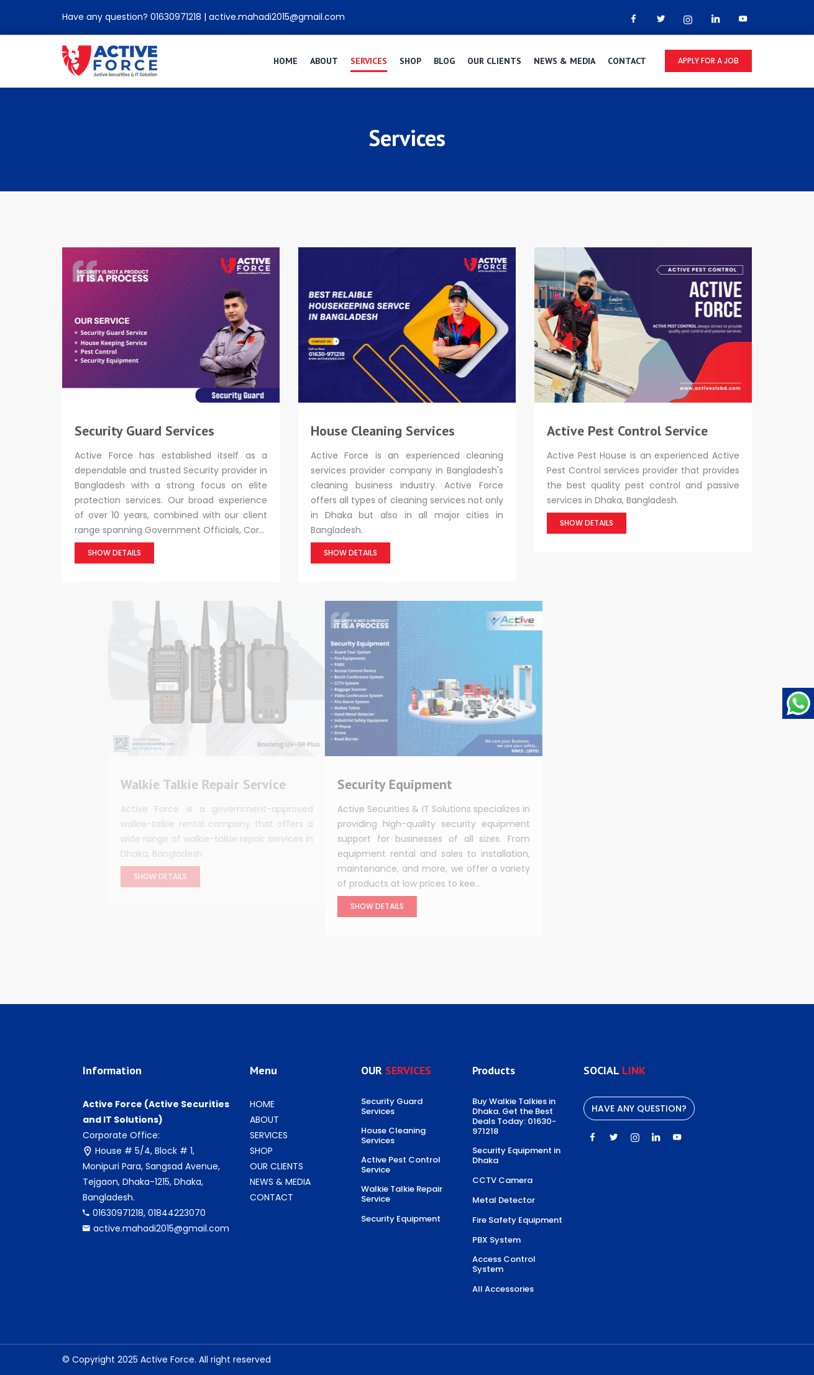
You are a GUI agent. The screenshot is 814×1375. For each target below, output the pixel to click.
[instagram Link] (688, 19)
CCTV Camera (502, 1180)
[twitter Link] (660, 18)
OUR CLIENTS (494, 60)
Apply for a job (708, 60)
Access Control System (504, 1264)
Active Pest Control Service (401, 1165)
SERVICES (368, 60)
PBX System (496, 1240)
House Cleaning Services (393, 1136)
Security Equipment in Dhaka (516, 1156)
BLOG (444, 60)
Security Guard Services (392, 1107)
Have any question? (639, 1108)
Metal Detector (503, 1200)
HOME (285, 60)
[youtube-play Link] (742, 18)
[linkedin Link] (715, 18)
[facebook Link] (633, 18)
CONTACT (627, 60)
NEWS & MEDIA (564, 60)
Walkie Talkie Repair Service (401, 1194)
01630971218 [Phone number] (175, 17)
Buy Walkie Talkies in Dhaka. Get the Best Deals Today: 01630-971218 (514, 1116)
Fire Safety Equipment (517, 1220)
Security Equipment (401, 1219)
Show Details (115, 552)
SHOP (410, 60)
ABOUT (324, 60)
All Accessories (503, 1289)
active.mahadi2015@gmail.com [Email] (277, 17)
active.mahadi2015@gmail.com (161, 1228)
